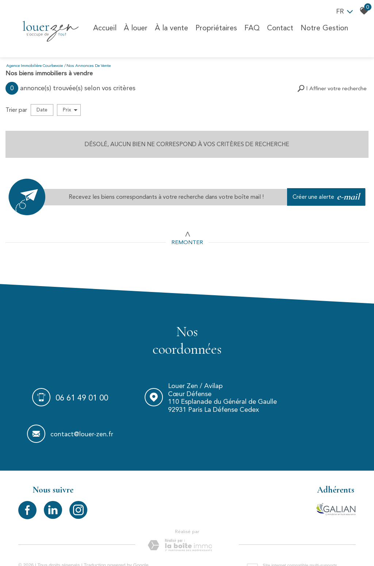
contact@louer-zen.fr (323, 401)
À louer (135, 27)
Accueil (104, 27)
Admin (103, 548)
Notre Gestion (323, 27)
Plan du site (30, 548)
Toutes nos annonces (134, 548)
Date (42, 109)
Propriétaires (215, 27)
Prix (70, 109)
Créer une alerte (327, 196)
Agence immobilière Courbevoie (34, 65)
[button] (332, 88)
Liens (89, 548)
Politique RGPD (175, 548)
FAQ (251, 27)
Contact (279, 27)
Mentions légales (63, 548)
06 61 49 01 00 (74, 400)
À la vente (170, 27)
